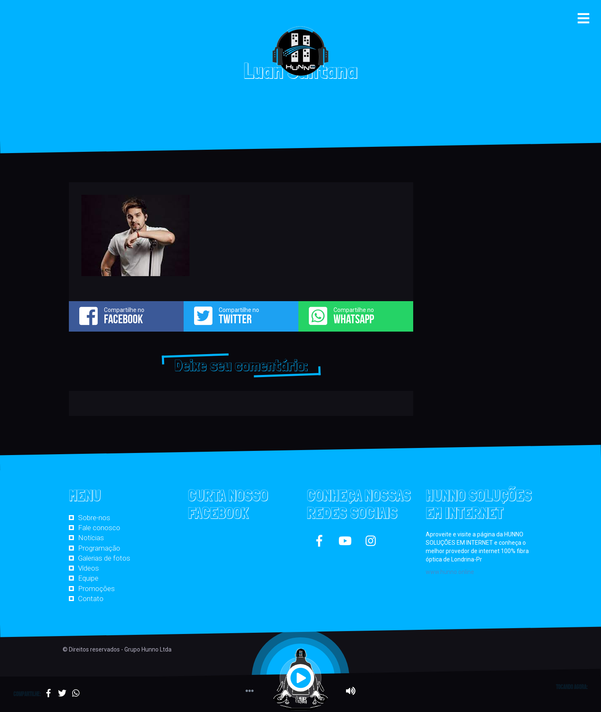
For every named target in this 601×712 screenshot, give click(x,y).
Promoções (96, 588)
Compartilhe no (126, 315)
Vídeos (88, 568)
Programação (99, 548)
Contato (91, 598)
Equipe (88, 578)
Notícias (91, 537)
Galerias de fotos (104, 558)
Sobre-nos (94, 517)
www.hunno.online (450, 572)
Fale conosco (99, 527)
